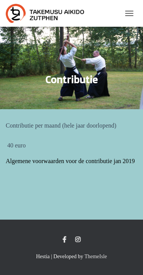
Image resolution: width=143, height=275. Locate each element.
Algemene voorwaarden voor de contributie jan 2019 (70, 161)
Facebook (64, 240)
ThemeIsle (95, 256)
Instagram (77, 240)
